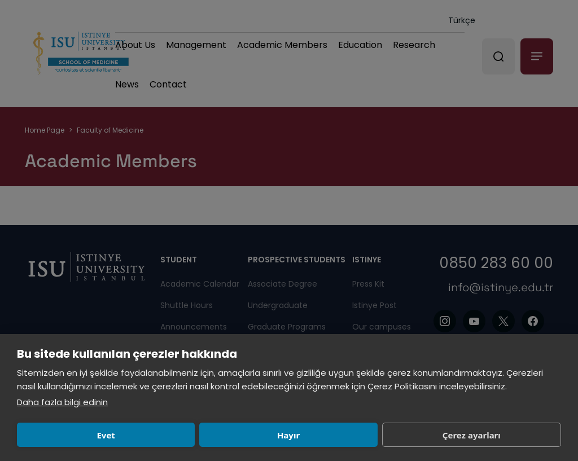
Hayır (181, 435)
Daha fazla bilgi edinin (62, 402)
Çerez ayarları (294, 435)
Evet (71, 435)
